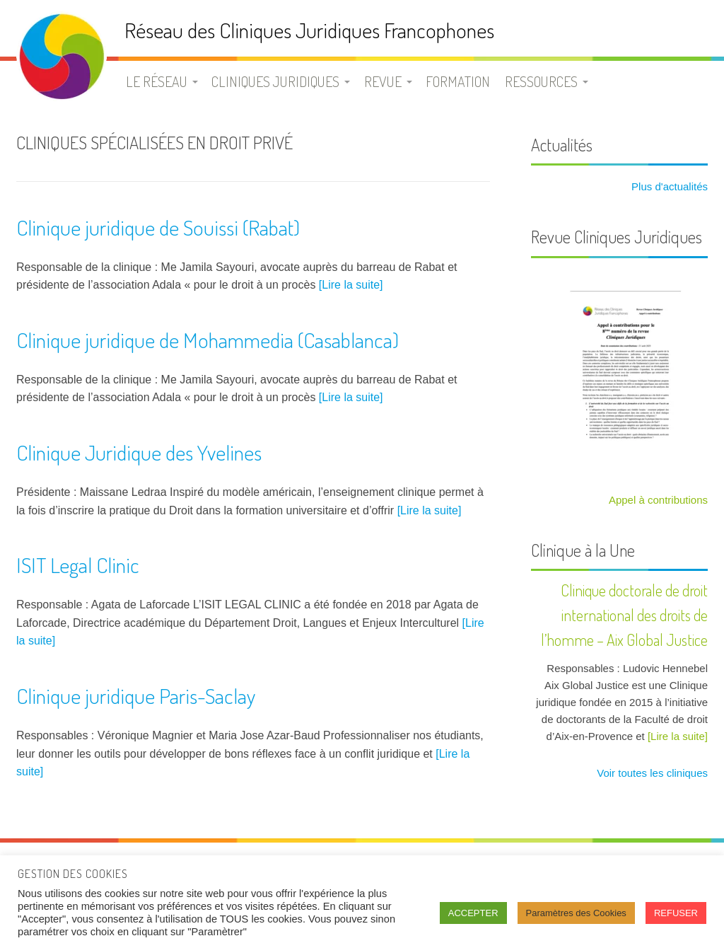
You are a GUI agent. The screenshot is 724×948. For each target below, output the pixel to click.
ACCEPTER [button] (473, 913)
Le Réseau (156, 81)
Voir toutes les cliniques (651, 773)
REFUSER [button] (676, 913)
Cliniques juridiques (275, 81)
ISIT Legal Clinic (77, 564)
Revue (383, 81)
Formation (458, 81)
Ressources (541, 81)
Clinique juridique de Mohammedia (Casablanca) (207, 339)
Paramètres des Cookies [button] (576, 913)
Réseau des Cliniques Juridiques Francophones (309, 30)
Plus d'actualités (668, 186)
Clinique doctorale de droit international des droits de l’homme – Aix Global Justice (624, 614)
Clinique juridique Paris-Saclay (135, 695)
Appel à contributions (658, 500)
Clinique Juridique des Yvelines (139, 452)
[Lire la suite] (351, 285)
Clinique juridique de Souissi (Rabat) (158, 227)
